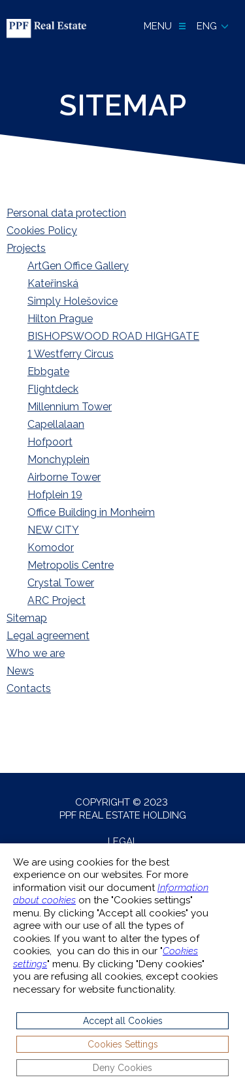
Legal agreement (48, 635)
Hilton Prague (60, 318)
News (20, 671)
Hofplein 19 (54, 495)
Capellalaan (55, 424)
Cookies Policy (42, 230)
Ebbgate (48, 371)
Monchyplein (58, 459)
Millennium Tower (69, 406)
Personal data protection (66, 213)
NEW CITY (53, 530)
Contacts (29, 688)
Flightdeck (52, 389)
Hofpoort (50, 442)
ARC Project (56, 600)
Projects (26, 248)
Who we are (36, 653)
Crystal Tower (60, 583)
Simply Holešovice (72, 301)
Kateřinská (52, 283)
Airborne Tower (64, 477)
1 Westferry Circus (70, 354)
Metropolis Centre (70, 565)
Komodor (50, 547)
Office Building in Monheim (91, 512)
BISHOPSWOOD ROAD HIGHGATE (113, 336)
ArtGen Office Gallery (78, 266)
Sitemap (27, 618)
